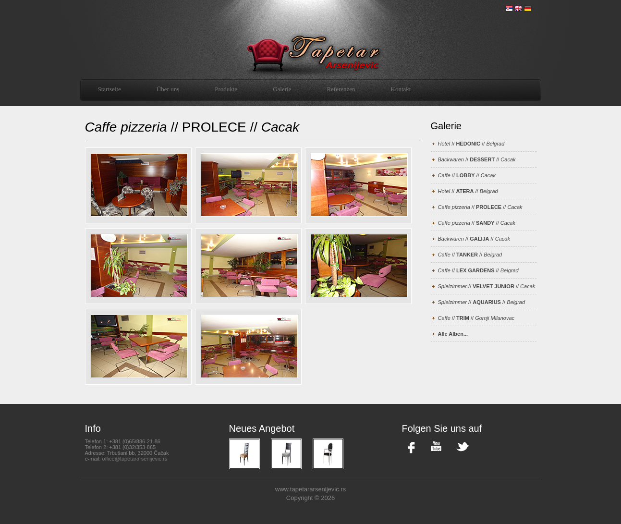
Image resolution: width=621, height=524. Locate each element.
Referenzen (341, 89)
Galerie (282, 89)
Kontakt (401, 89)
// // (471, 143)
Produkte (226, 89)
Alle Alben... (453, 334)
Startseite (109, 89)
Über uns (168, 89)
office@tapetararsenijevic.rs (135, 459)
